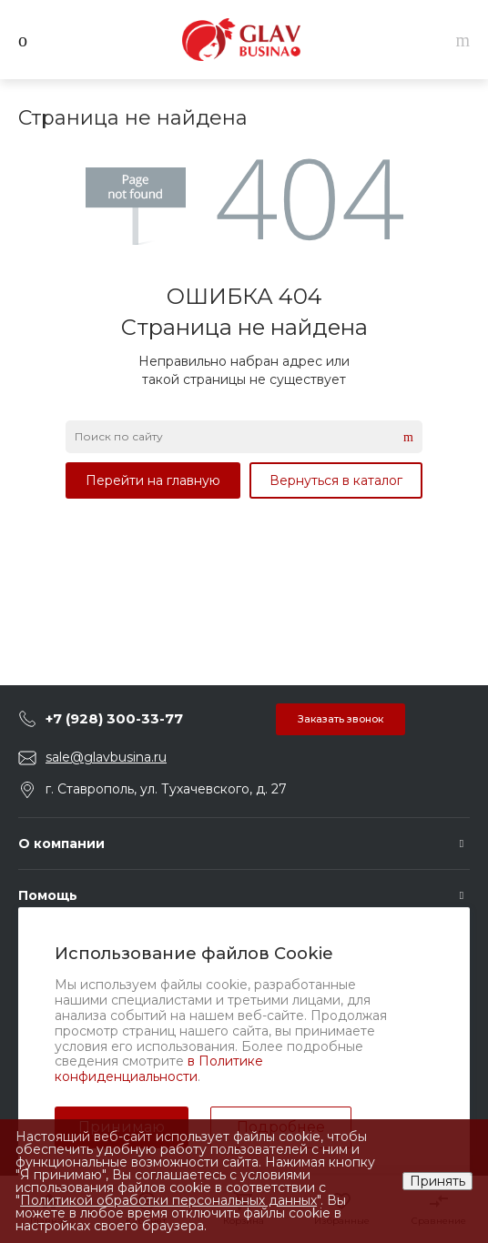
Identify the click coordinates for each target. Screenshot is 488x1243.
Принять (437, 1181)
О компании (61, 843)
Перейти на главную (153, 480)
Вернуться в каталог (335, 480)
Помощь (47, 895)
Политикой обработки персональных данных (168, 1200)
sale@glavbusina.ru (106, 757)
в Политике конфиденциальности (159, 1069)
